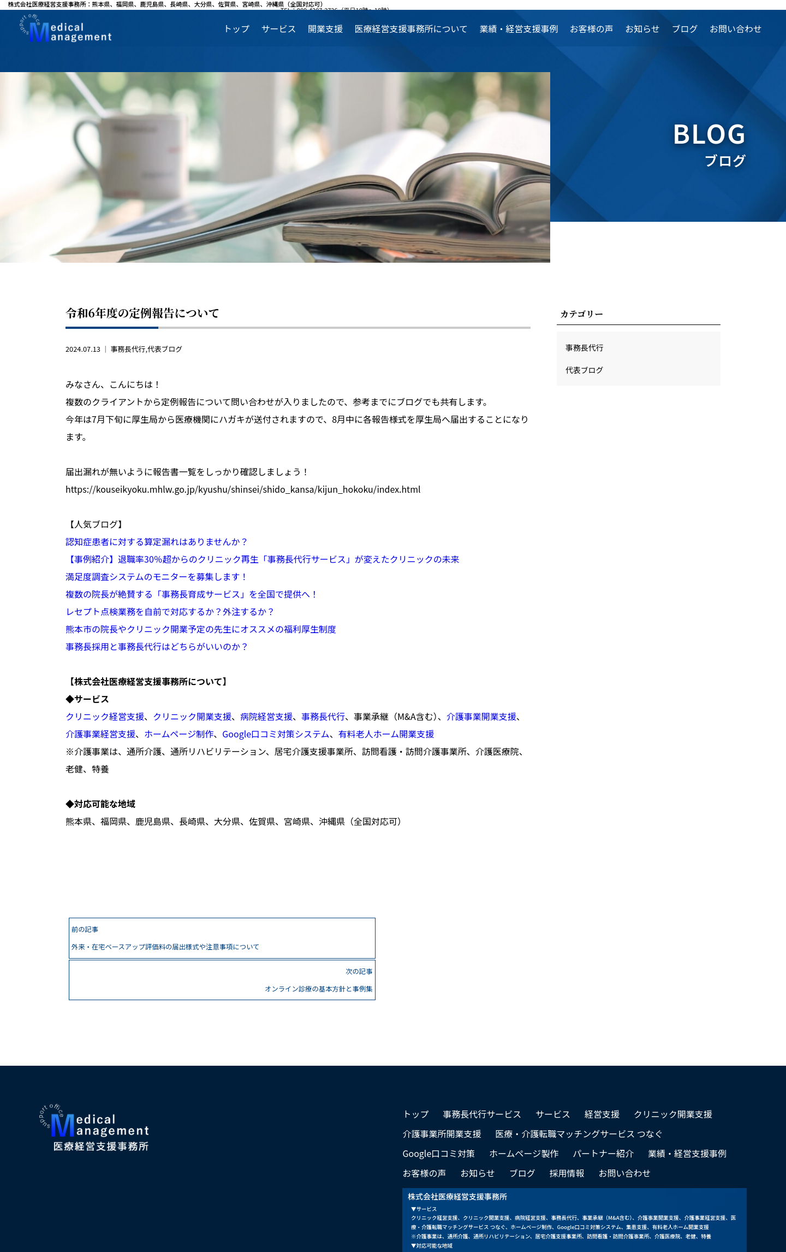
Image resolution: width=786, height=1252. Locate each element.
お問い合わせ (736, 28)
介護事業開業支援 (481, 716)
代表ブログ (164, 349)
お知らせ (642, 28)
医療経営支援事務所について (411, 28)
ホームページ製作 (523, 1110)
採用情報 (567, 1129)
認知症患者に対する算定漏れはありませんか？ (157, 541)
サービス (278, 28)
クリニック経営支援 (105, 716)
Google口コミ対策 (438, 1110)
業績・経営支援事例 (518, 28)
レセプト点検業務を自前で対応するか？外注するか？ (170, 611)
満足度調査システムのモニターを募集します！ (157, 576)
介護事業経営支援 (100, 733)
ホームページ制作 (178, 733)
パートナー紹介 (603, 1110)
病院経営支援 (266, 716)
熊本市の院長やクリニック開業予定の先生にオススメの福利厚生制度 (201, 628)
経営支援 (602, 1070)
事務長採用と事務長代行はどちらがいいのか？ (157, 646)
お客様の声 (592, 28)
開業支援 (325, 28)
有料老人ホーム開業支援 (386, 733)
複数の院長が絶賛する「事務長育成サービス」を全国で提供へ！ (192, 593)
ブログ (684, 28)
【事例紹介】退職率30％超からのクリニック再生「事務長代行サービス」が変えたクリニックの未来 (263, 558)
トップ (236, 28)
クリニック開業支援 (192, 716)
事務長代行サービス (482, 1070)
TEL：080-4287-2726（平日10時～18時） (721, 4)
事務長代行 (127, 349)
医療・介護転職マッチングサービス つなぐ (579, 1090)
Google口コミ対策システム (275, 733)
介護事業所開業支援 (441, 1090)
